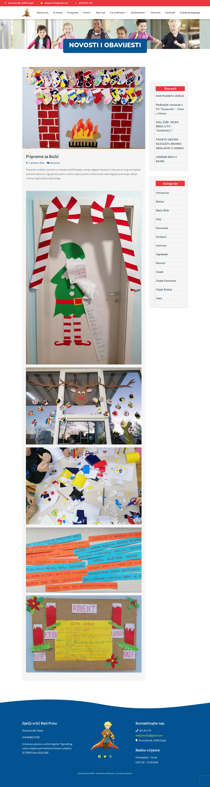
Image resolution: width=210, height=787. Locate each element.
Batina (160, 201)
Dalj (158, 219)
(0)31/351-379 (83, 3)
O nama (57, 12)
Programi (72, 12)
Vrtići (86, 12)
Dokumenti (138, 12)
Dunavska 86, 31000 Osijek (19, 3)
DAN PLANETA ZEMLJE (170, 96)
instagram (110, 756)
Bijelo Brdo (162, 210)
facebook (99, 756)
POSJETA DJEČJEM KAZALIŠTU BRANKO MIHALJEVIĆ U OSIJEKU (170, 144)
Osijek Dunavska (166, 281)
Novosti (156, 12)
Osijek (159, 272)
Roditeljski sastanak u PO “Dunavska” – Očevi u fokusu (170, 109)
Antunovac (55, 162)
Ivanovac (161, 245)
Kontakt (170, 12)
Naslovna (42, 12)
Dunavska (162, 228)
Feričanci (161, 237)
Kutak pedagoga (190, 12)
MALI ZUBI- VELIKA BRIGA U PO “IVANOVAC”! (167, 127)
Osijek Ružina (164, 289)
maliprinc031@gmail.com (54, 3)
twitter (105, 756)
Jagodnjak (162, 254)
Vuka (159, 298)
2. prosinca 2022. (35, 162)
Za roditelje (117, 12)
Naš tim (100, 12)
